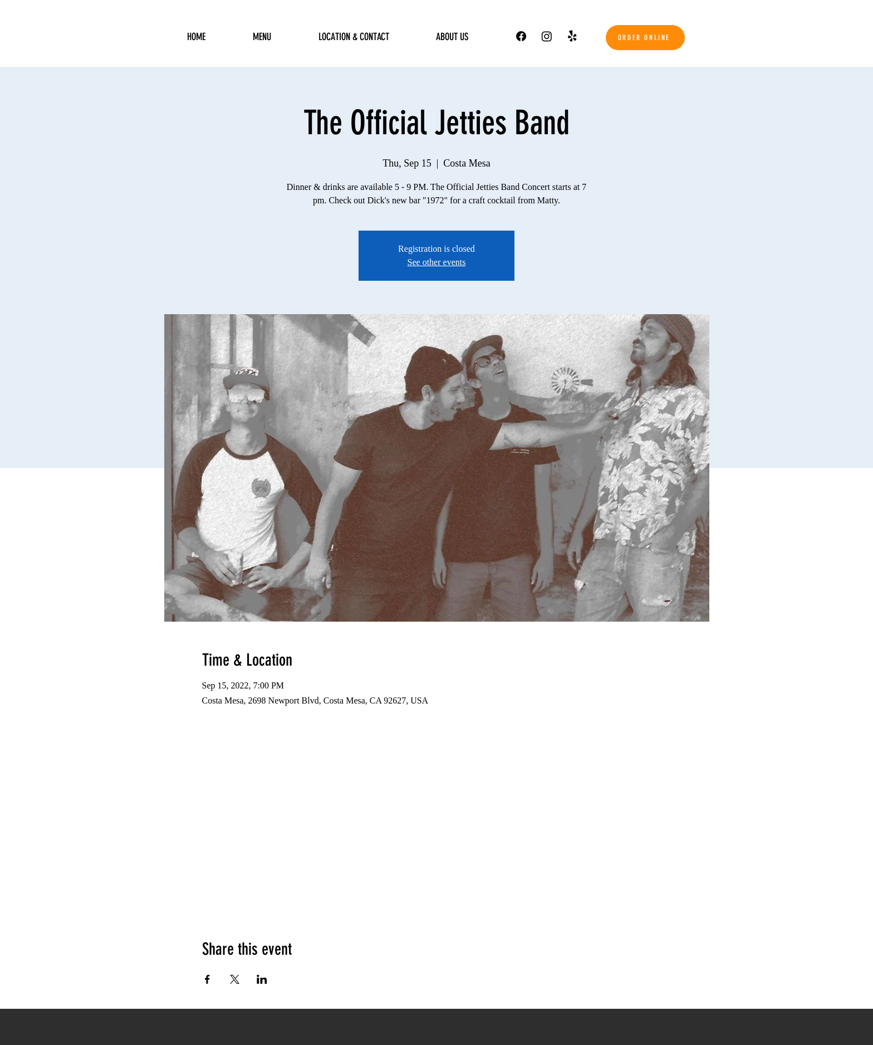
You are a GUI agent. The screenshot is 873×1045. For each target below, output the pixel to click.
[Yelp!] (572, 36)
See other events (437, 262)
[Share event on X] (234, 979)
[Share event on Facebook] (207, 979)
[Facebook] (521, 36)
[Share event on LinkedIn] (262, 979)
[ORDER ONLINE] (645, 37)
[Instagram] (546, 36)
